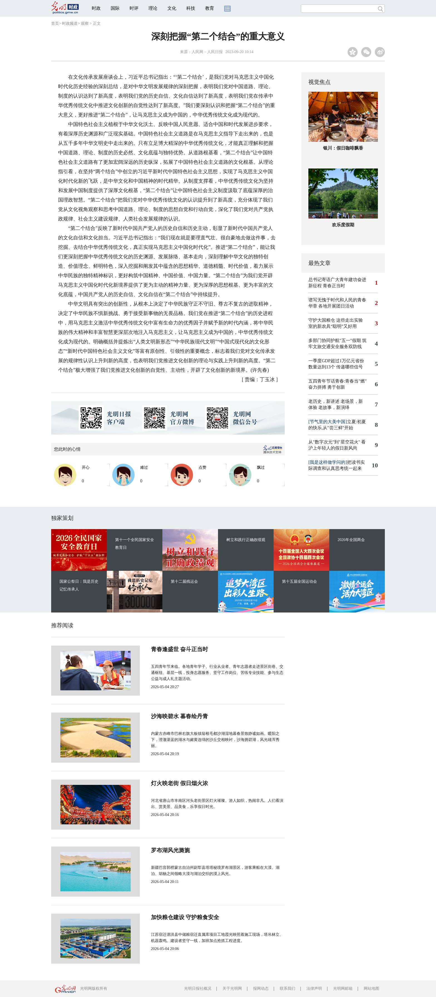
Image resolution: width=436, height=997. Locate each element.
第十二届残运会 (184, 581)
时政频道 (70, 23)
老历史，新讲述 (324, 401)
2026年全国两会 (351, 540)
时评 (134, 8)
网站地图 (371, 988)
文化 (171, 8)
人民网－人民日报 (207, 52)
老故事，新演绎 (334, 407)
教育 (209, 8)
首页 (55, 23)
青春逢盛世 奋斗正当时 (160, 649)
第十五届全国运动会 (299, 581)
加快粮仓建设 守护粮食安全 (166, 917)
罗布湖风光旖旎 (151, 850)
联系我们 (287, 988)
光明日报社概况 (197, 988)
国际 (115, 8)
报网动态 (261, 988)
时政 (96, 8)
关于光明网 (232, 988)
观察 (85, 23)
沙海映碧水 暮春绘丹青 (160, 716)
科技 (190, 8)
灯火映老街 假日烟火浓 (160, 783)
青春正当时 (334, 285)
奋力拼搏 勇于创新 (326, 387)
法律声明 (314, 988)
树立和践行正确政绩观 (245, 540)
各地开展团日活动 (336, 306)
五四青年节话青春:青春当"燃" (337, 381)
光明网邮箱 (343, 988)
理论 (152, 8)
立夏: (332, 421)
